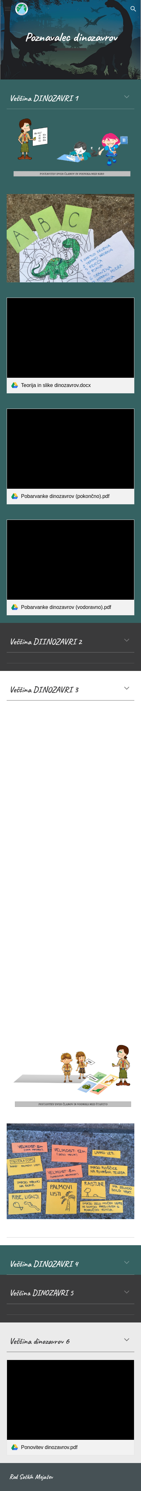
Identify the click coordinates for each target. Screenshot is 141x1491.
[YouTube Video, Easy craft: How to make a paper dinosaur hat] (70, 908)
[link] (70, 345)
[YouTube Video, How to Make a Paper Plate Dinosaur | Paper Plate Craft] (70, 742)
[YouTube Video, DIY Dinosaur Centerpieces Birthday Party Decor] (70, 989)
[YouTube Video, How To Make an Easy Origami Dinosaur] (70, 826)
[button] (7, 8)
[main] (70, 39)
